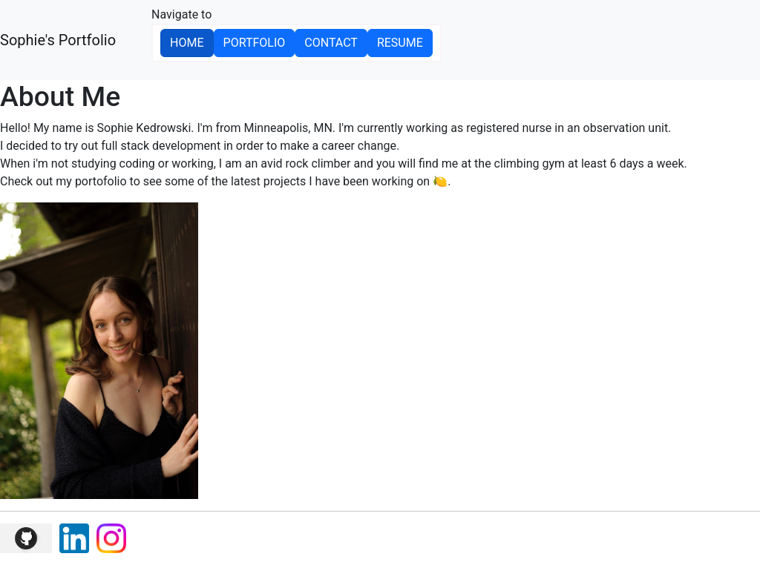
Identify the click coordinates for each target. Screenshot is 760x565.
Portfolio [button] (254, 43)
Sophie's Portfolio (58, 40)
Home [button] (186, 43)
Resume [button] (400, 43)
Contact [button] (331, 43)
